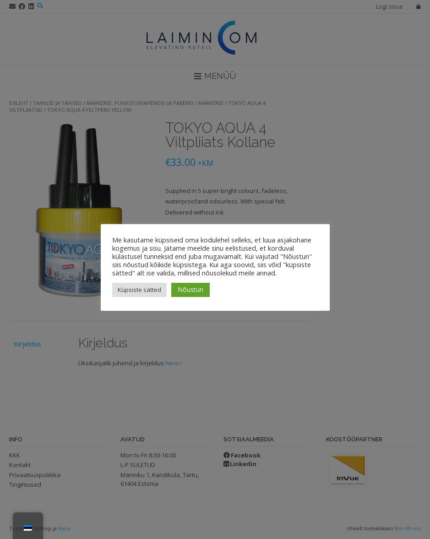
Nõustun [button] (190, 289)
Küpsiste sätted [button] (139, 290)
